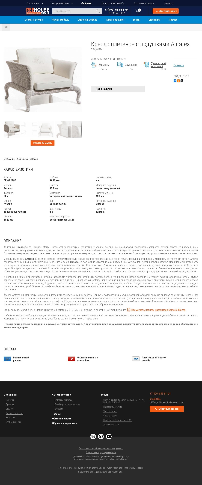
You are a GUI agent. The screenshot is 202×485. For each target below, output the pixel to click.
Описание (9, 159)
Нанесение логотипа (112, 407)
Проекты (10, 404)
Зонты (136, 19)
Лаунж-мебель (60, 19)
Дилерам (59, 408)
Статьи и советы (13, 422)
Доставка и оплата (144, 3)
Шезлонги (154, 19)
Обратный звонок (166, 11)
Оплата (34, 159)
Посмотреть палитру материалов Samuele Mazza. (158, 309)
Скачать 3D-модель (42, 142)
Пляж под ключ (115, 19)
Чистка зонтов (110, 411)
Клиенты (10, 400)
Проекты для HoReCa (112, 3)
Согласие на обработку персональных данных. (101, 448)
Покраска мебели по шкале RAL (117, 420)
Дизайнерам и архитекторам (67, 404)
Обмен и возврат (61, 418)
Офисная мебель (87, 19)
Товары (56, 414)
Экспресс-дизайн (111, 424)
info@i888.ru (155, 399)
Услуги (104, 394)
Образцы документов (64, 423)
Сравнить (179, 65)
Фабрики (86, 3)
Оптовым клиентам (63, 400)
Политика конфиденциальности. (101, 452)
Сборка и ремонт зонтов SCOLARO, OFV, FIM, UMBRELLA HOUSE (123, 401)
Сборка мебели (110, 415)
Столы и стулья (34, 19)
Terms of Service (130, 468)
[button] (78, 43)
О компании (33, 3)
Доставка (22, 159)
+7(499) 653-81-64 (116, 11)
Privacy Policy (112, 468)
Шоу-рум (10, 408)
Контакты (169, 3)
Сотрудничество (60, 3)
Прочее (173, 19)
